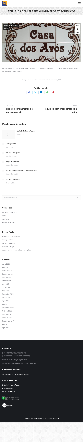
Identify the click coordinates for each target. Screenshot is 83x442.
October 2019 (7, 318)
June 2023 (6, 287)
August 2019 (6, 324)
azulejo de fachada (13, 180)
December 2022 (8, 294)
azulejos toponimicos (11, 25)
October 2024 (7, 271)
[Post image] (8, 134)
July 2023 (5, 284)
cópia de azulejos (12, 162)
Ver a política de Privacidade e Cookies (15, 374)
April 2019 (5, 328)
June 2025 (6, 264)
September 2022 (8, 297)
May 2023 (5, 291)
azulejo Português (13, 153)
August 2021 (6, 304)
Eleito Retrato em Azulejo (26, 131)
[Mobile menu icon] (79, 3)
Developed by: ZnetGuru (51, 418)
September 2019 (8, 321)
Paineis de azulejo (8, 222)
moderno (5, 219)
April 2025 (5, 267)
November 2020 (8, 307)
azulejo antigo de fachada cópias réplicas (21, 171)
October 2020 (7, 311)
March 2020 (6, 314)
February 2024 (7, 281)
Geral (6, 28)
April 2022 (5, 301)
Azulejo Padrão (11, 144)
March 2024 (6, 277)
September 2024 (8, 274)
